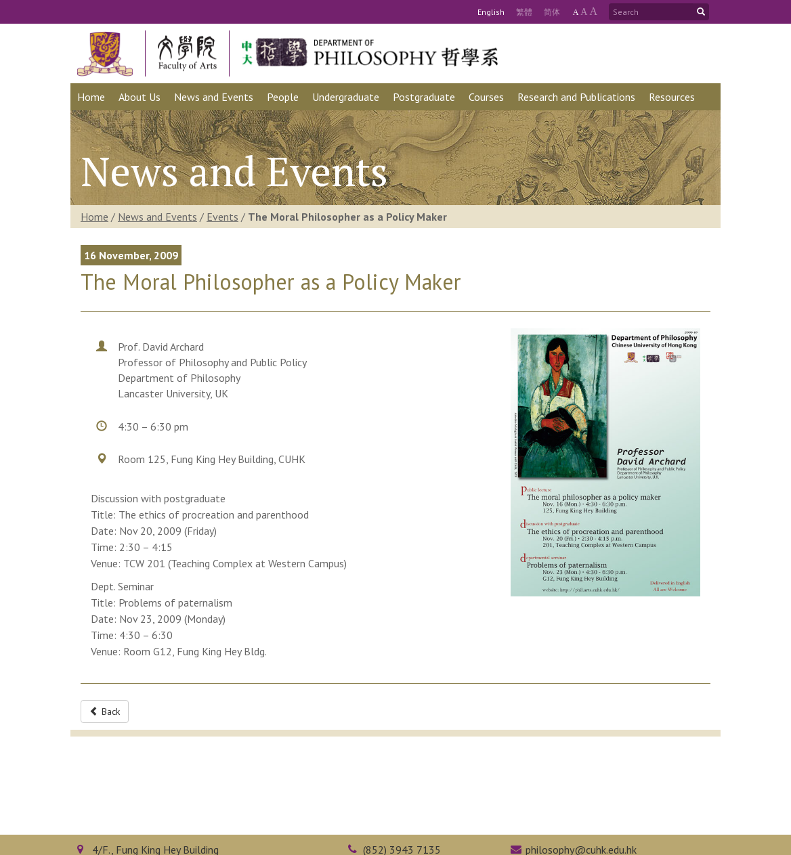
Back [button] (104, 711)
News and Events (157, 216)
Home (94, 216)
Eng (491, 12)
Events (222, 216)
